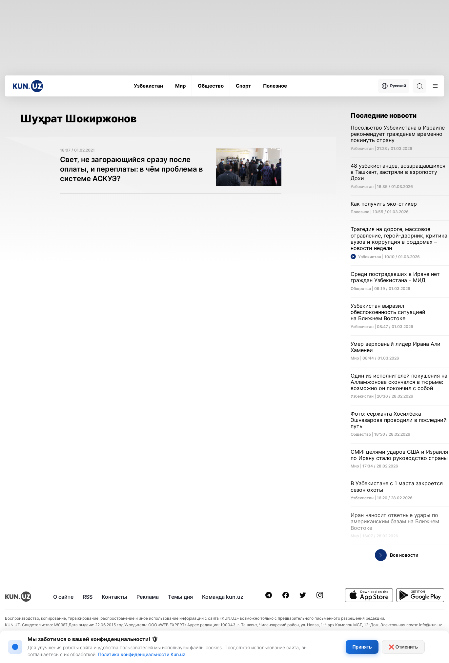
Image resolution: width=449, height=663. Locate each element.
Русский (393, 86)
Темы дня (180, 596)
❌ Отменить (403, 647)
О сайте (63, 596)
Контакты (114, 596)
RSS (87, 596)
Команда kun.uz (222, 596)
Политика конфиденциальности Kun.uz (141, 654)
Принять (362, 647)
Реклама (147, 596)
